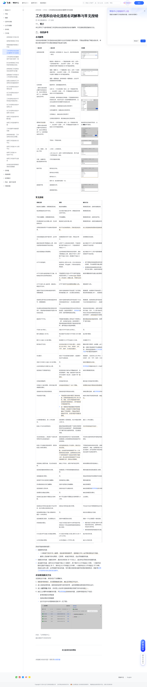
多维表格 (40, 10)
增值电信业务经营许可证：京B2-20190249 (101, 684)
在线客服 (59, 659)
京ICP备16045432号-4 (63, 684)
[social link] (17, 677)
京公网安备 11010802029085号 (79, 684)
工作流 (47, 10)
